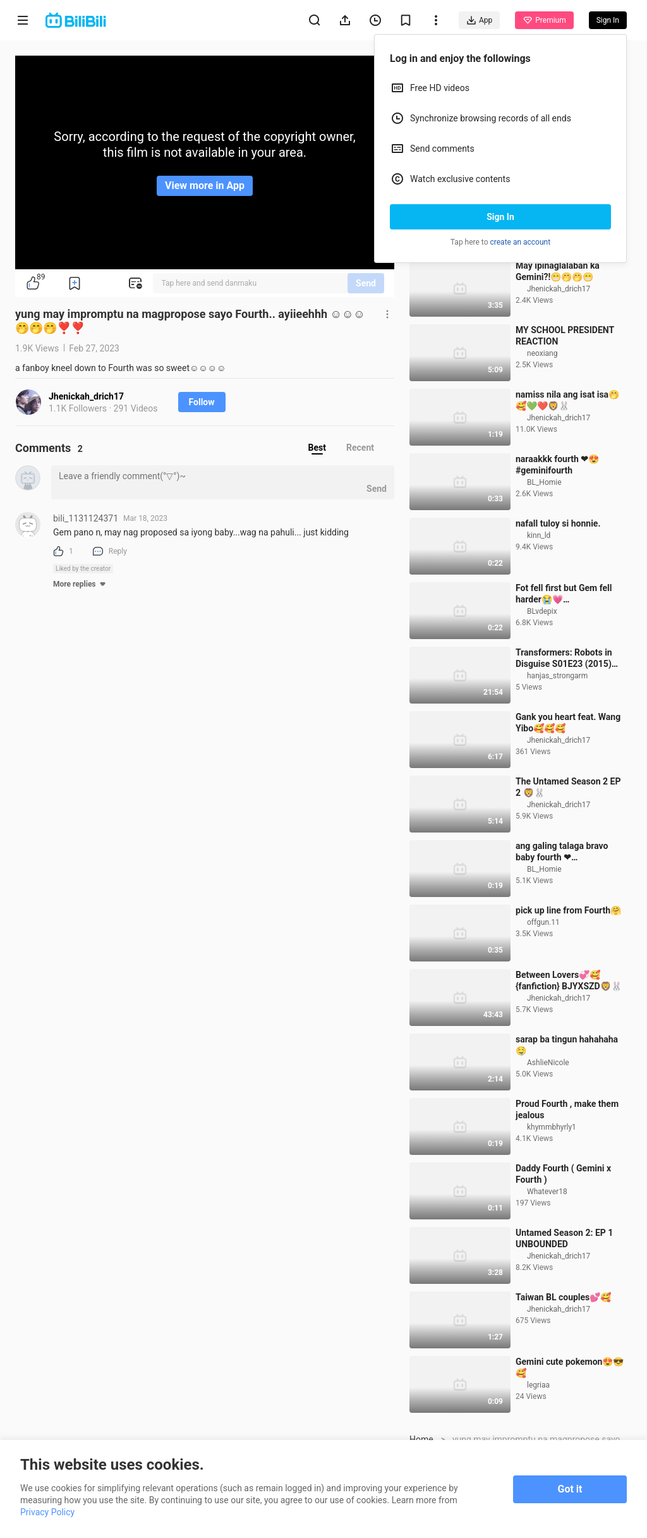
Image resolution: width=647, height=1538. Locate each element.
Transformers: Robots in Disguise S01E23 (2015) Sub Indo (564, 729)
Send (366, 283)
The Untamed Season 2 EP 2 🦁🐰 (568, 858)
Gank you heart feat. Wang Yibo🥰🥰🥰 (568, 793)
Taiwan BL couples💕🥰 (563, 1368)
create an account (520, 242)
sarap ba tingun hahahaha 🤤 (567, 1115)
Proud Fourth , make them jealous (567, 1180)
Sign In (500, 217)
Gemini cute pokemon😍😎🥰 (570, 1438)
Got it (570, 1489)
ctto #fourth (539, 272)
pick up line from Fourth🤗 (568, 981)
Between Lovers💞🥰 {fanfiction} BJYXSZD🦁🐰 (569, 1051)
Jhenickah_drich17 (86, 396)
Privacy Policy (47, 1512)
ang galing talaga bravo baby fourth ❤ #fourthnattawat (562, 923)
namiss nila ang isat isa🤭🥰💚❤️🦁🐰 (567, 471)
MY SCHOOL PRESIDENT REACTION (565, 406)
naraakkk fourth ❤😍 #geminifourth (557, 535)
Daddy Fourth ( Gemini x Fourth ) (563, 1244)
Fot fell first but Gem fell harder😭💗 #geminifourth (564, 665)
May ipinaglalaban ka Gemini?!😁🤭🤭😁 (558, 342)
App (479, 20)
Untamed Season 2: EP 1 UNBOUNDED (564, 1309)
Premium (544, 20)
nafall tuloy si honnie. (558, 594)
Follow (202, 402)
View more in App (205, 186)
